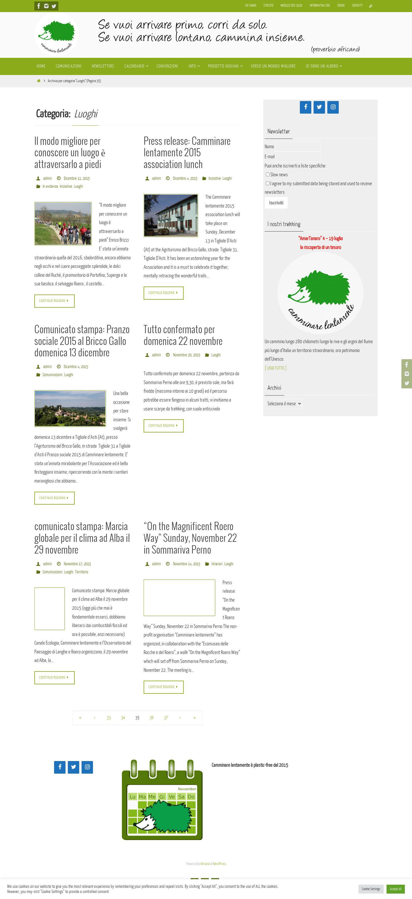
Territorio (83, 573)
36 (152, 727)
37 (166, 727)
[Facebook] (305, 107)
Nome (269, 146)
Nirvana (204, 874)
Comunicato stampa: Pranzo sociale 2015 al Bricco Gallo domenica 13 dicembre (82, 342)
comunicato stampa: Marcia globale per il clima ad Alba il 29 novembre (82, 540)
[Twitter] (319, 107)
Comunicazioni (53, 375)
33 (109, 727)
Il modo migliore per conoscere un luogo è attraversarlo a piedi (69, 153)
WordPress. (219, 874)
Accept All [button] (395, 889)
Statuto (268, 5)
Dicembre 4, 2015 (186, 178)
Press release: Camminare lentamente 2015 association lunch (187, 153)
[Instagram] (333, 107)
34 (123, 727)
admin (47, 178)
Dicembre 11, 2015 (78, 178)
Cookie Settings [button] (371, 889)
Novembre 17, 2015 (78, 565)
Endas (341, 5)
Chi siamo (250, 5)
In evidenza (51, 186)
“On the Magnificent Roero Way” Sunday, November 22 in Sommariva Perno (190, 540)
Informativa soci (320, 5)
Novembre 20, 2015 (187, 355)
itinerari (157, 573)
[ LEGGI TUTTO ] (277, 368)
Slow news (279, 174)
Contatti (357, 5)
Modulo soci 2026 (291, 5)
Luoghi (80, 186)
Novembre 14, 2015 (187, 565)
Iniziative (67, 186)
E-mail (270, 156)
